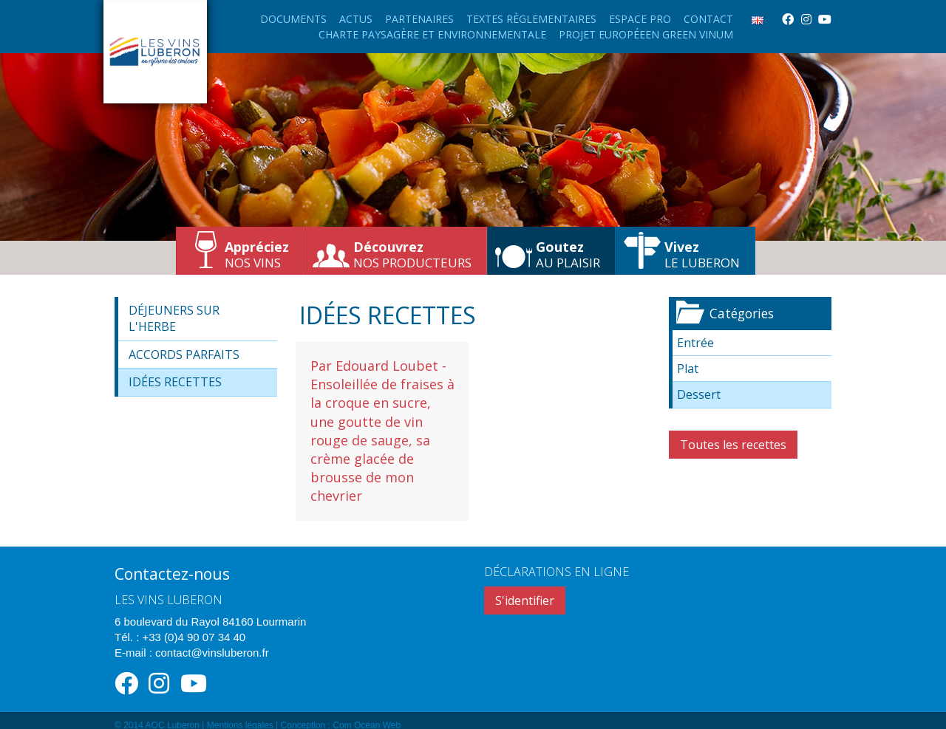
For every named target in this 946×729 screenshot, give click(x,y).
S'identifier (524, 600)
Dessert (699, 394)
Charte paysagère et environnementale (432, 34)
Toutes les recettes (733, 445)
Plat (687, 368)
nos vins (257, 254)
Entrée (695, 343)
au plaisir (568, 254)
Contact (708, 19)
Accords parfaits (184, 354)
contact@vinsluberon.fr (212, 652)
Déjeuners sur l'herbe (174, 318)
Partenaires (419, 19)
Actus (355, 19)
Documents (293, 19)
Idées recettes (175, 382)
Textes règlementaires (531, 19)
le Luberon (702, 254)
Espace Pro (640, 19)
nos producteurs (412, 254)
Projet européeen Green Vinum (646, 34)
